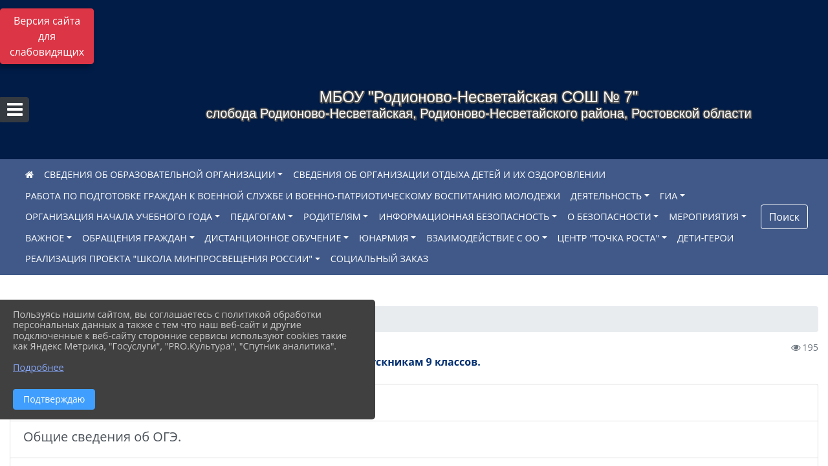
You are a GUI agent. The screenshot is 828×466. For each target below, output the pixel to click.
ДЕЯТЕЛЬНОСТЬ (606, 196)
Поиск (784, 217)
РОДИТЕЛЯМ (332, 216)
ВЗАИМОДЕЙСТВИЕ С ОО (482, 238)
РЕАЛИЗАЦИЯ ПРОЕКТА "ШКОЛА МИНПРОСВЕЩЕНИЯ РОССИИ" (168, 258)
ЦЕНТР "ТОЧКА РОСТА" (609, 238)
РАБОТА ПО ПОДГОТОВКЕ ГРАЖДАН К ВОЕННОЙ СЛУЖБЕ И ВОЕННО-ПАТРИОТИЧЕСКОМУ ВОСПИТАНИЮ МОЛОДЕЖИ (292, 196)
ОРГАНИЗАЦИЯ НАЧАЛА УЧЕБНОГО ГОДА (118, 216)
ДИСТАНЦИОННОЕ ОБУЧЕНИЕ (273, 238)
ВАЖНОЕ (44, 238)
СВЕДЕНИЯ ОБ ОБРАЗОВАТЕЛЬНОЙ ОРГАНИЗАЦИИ (160, 174)
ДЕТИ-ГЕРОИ (705, 238)
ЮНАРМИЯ (383, 238)
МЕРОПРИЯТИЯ (704, 216)
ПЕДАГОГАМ (258, 216)
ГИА (669, 196)
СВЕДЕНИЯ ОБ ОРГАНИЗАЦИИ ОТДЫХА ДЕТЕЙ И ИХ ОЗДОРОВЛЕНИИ (449, 174)
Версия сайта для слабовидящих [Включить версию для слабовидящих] (47, 36)
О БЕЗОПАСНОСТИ (609, 216)
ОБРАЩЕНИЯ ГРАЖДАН (134, 238)
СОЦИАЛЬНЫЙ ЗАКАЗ (379, 258)
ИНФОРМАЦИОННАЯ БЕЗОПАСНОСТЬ (463, 216)
